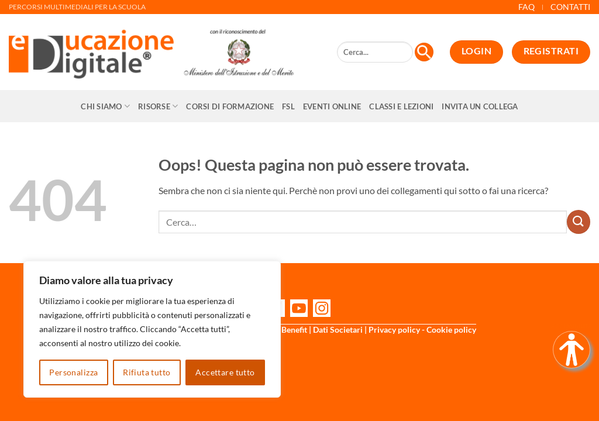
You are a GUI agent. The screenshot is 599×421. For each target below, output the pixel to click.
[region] (152, 329)
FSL (288, 106)
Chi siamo (105, 106)
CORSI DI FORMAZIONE (230, 106)
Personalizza (73, 372)
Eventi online (332, 106)
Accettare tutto (224, 372)
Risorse (158, 106)
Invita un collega (480, 106)
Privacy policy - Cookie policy (422, 329)
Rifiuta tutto (146, 372)
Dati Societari (338, 329)
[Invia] (578, 221)
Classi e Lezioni (401, 106)
